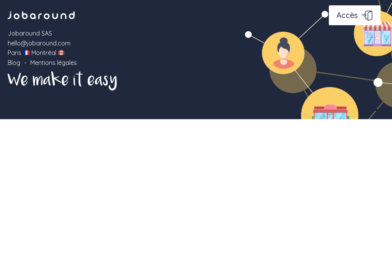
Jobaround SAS (30, 33)
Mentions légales (53, 62)
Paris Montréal (36, 53)
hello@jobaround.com (39, 43)
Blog (14, 62)
